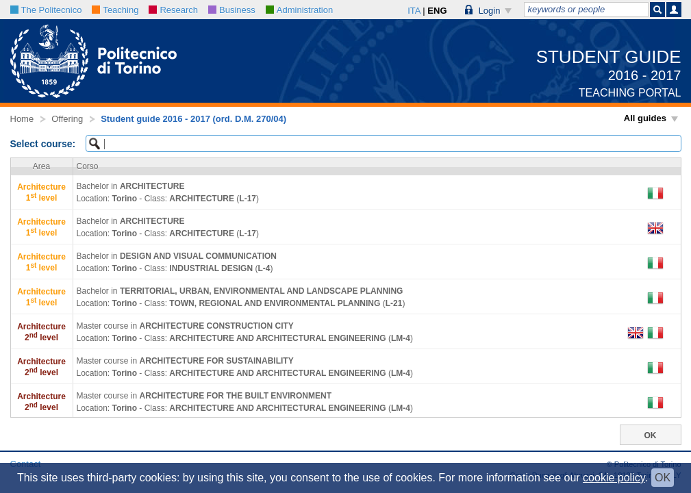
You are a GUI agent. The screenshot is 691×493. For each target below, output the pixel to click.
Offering (67, 119)
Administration (299, 10)
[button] (489, 9)
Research (173, 10)
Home (22, 119)
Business (231, 10)
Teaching (115, 10)
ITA (413, 10)
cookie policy (613, 477)
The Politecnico (46, 10)
